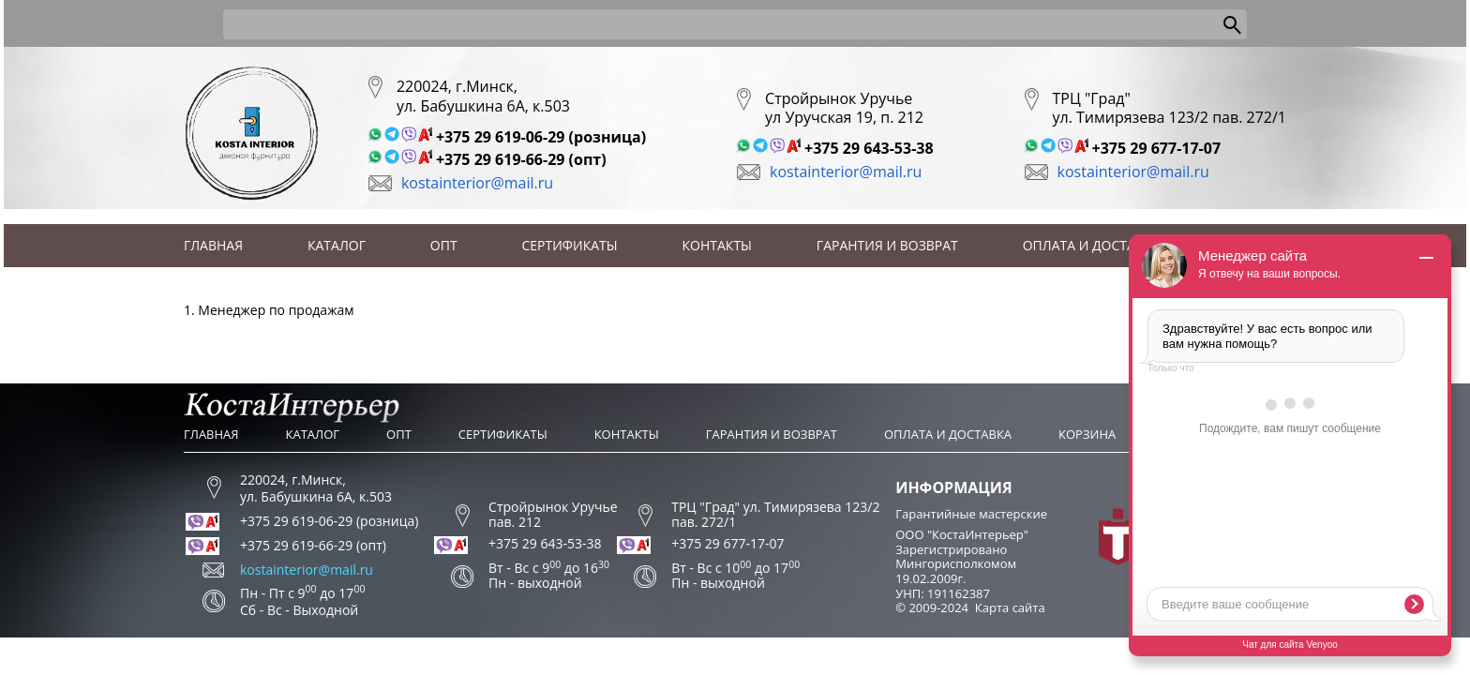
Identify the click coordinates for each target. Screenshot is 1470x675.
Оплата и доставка (1092, 245)
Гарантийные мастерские (971, 513)
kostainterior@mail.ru (477, 182)
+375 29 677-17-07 (1157, 148)
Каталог (337, 245)
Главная (213, 245)
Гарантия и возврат (887, 245)
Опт (444, 245)
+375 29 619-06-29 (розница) (541, 137)
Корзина (1087, 434)
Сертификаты (570, 245)
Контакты (717, 245)
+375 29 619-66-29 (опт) (521, 159)
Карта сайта (1010, 607)
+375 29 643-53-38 (869, 148)
